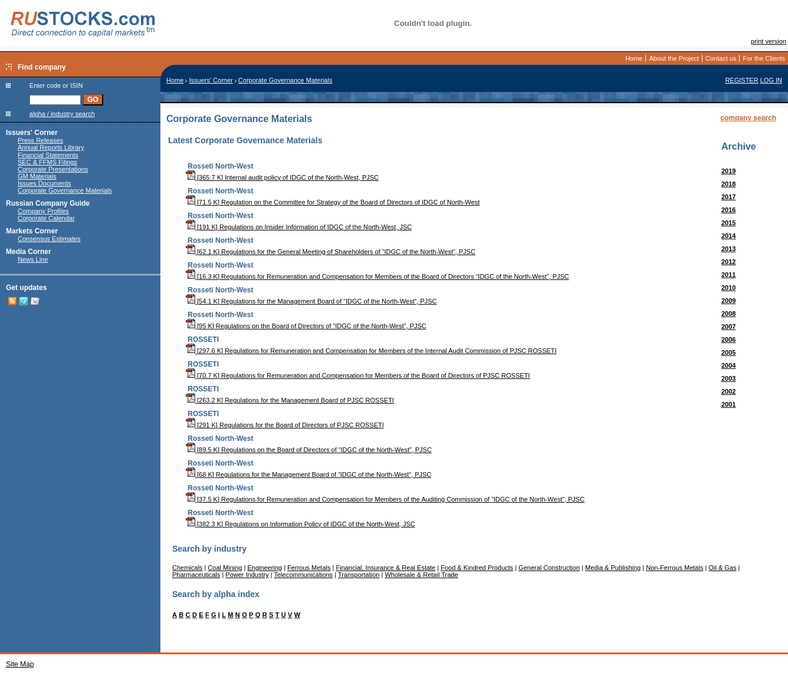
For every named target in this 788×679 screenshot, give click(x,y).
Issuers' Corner (32, 132)
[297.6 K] (205, 350)
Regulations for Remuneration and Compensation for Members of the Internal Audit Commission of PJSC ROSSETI (390, 350)
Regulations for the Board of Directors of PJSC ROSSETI (301, 425)
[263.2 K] (205, 400)
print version (768, 41)
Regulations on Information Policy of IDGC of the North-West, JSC (320, 524)
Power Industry (246, 574)
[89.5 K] (203, 449)
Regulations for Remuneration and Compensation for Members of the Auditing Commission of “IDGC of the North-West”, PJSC (403, 499)
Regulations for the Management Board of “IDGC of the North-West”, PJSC (328, 301)
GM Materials (37, 176)
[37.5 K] (203, 499)
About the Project (673, 58)
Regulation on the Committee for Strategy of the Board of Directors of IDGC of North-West (350, 202)
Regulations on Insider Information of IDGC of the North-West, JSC (315, 226)
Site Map (20, 664)
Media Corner (28, 252)
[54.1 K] (203, 301)
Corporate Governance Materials (65, 190)
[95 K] (201, 325)
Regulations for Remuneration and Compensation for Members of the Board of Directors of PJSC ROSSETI (375, 375)
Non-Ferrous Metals (674, 567)
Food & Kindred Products (477, 567)
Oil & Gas (722, 567)
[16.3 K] (203, 276)
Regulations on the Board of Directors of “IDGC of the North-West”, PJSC (321, 325)
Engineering (264, 567)
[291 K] (202, 425)
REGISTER (741, 80)
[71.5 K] (203, 202)
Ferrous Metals (308, 567)
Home (633, 58)
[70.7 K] (203, 375)
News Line (33, 259)
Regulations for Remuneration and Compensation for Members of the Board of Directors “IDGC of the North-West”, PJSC (395, 276)
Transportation (359, 574)
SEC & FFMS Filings (47, 162)
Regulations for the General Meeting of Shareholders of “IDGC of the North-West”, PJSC (348, 251)
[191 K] (202, 226)
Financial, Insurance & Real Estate (385, 567)
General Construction (549, 567)
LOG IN (771, 80)
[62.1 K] (203, 251)
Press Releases (40, 140)
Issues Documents (44, 183)
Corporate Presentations (53, 169)
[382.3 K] (205, 524)
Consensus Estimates (49, 238)
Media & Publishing (613, 567)
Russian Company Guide (48, 203)
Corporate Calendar (46, 218)
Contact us (721, 58)
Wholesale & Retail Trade (421, 574)
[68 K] (201, 474)
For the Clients (764, 58)
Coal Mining (225, 567)
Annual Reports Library (51, 147)
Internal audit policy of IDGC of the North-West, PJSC (302, 177)
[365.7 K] (205, 177)
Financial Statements (48, 155)
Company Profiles (43, 211)
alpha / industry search (62, 113)
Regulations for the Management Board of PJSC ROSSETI (309, 400)
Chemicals (187, 567)
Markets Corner (32, 231)
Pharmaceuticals (196, 574)
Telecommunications (303, 574)
